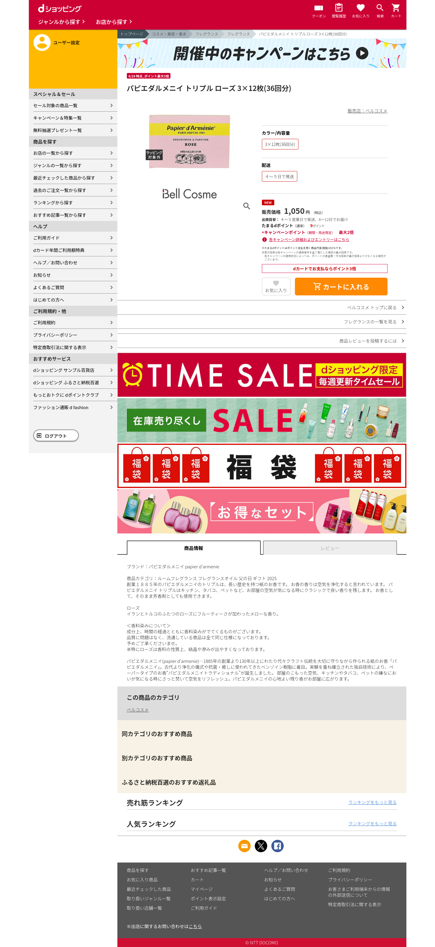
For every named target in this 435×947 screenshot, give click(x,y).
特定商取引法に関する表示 (59, 347)
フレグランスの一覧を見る (370, 321)
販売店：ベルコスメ (368, 111)
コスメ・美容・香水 (169, 34)
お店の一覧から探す (53, 153)
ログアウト (56, 436)
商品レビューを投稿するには (368, 341)
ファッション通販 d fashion (60, 407)
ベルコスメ (138, 710)
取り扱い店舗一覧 (144, 908)
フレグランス (206, 34)
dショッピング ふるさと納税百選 (66, 382)
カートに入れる (341, 286)
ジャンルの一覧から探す (57, 165)
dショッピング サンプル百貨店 (63, 370)
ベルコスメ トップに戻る (372, 307)
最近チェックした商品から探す (64, 178)
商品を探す (138, 870)
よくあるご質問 (48, 287)
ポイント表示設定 (208, 898)
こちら (195, 926)
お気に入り (276, 290)
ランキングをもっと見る (372, 802)
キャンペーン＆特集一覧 (57, 118)
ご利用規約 (44, 322)
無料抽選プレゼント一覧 (57, 130)
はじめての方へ (48, 300)
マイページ (202, 889)
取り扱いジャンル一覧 (149, 898)
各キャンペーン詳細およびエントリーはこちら (309, 239)
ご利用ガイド (46, 238)
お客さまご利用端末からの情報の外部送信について (359, 892)
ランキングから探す (53, 202)
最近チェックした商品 (149, 889)
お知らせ (42, 275)
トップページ (131, 34)
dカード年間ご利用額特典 (59, 250)
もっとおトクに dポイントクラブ (66, 395)
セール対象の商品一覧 (55, 105)
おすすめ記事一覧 (208, 870)
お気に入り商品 (142, 879)
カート (197, 879)
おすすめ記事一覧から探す (59, 215)
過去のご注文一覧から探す (59, 190)
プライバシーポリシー (55, 335)
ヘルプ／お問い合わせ (55, 262)
